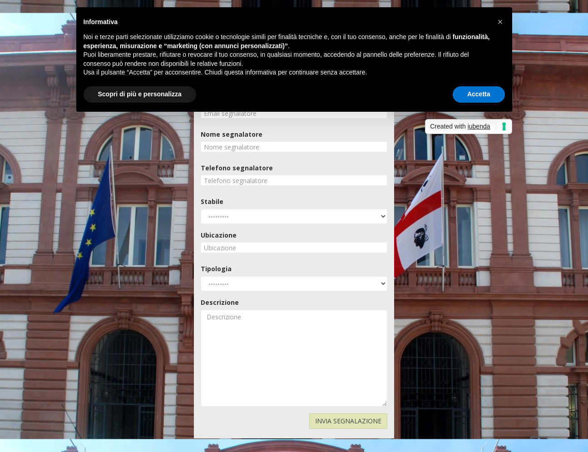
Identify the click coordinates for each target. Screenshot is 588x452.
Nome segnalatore (231, 134)
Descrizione (220, 302)
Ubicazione (219, 235)
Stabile (212, 201)
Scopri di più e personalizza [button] (140, 94)
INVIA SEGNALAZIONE (348, 421)
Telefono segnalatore (237, 168)
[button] (500, 22)
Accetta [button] (478, 94)
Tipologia (216, 268)
